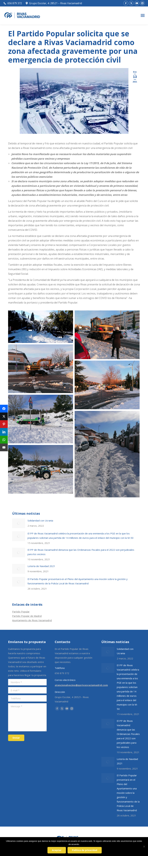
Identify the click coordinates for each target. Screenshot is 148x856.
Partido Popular (21, 611)
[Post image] (18, 523)
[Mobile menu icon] (143, 15)
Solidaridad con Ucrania (40, 520)
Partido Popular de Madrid (27, 616)
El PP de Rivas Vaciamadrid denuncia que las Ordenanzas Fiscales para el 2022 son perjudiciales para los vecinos (81, 552)
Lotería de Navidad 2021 (41, 566)
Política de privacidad (84, 850)
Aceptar (57, 850)
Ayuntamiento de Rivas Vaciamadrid (32, 620)
